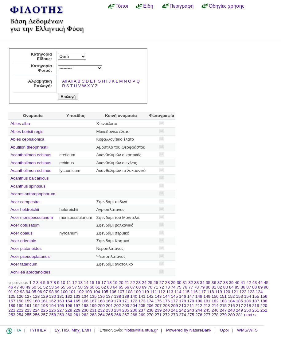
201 (109, 305)
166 (84, 301)
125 (11, 296)
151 (223, 296)
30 (179, 282)
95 (34, 291)
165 (76, 301)
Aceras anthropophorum (32, 194)
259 (60, 314)
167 (93, 301)
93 (22, 291)
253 (11, 314)
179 (190, 301)
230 (84, 310)
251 (255, 310)
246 (215, 310)
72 (161, 287)
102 (80, 291)
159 (28, 301)
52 (45, 287)
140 (133, 296)
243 (190, 310)
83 (225, 287)
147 (190, 296)
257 (44, 314)
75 (179, 287)
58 (80, 287)
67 (132, 287)
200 (101, 305)
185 (239, 301)
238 (150, 310)
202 (117, 305)
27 (161, 282)
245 (206, 310)
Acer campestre (25, 202)
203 (125, 305)
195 (60, 305)
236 (133, 310)
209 (174, 305)
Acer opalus (21, 233)
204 (133, 305)
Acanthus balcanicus (29, 178)
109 (137, 291)
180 (198, 301)
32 (190, 282)
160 (36, 301)
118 (210, 291)
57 (74, 287)
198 (84, 305)
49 (28, 287)
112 (161, 291)
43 (254, 282)
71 (156, 287)
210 (182, 305)
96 (39, 291)
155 (255, 296)
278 (215, 314)
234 (117, 310)
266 (117, 314)
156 (263, 296)
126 (20, 296)
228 (68, 310)
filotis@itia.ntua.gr (141, 330)
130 (52, 296)
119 (218, 291)
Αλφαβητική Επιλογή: (40, 83)
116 (194, 291)
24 (144, 282)
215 (223, 305)
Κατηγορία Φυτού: (41, 68)
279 (223, 314)
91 (10, 291)
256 (36, 314)
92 (16, 291)
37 (219, 282)
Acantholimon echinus (30, 155)
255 (28, 314)
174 (150, 301)
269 (142, 314)
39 (231, 282)
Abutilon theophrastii (29, 147)
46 (10, 287)
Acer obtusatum (25, 225)
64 (115, 287)
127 (28, 296)
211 (190, 305)
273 (174, 314)
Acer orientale (23, 241)
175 (158, 301)
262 (84, 314)
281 (239, 314)
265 (109, 314)
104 (96, 291)
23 (138, 282)
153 (239, 296)
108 (129, 291)
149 (206, 296)
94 (28, 291)
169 (109, 301)
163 (60, 301)
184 (231, 301)
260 (68, 314)
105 (104, 291)
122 (243, 291)
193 (44, 305)
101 (72, 291)
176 (166, 301)
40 (237, 282)
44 (260, 282)
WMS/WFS (247, 330)
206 (150, 305)
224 (36, 310)
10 (62, 282)
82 (219, 287)
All (64, 81)
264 (101, 314)
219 (255, 305)
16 (98, 282)
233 (109, 310)
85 (237, 287)
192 (36, 305)
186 (247, 301)
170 (117, 301)
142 (150, 296)
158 (20, 301)
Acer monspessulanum (31, 217)
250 (247, 310)
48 (22, 287)
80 (208, 287)
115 (185, 291)
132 (68, 296)
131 (60, 296)
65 (121, 287)
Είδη (148, 6)
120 (226, 291)
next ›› (250, 314)
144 (166, 296)
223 (28, 310)
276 (198, 314)
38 (225, 282)
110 (145, 291)
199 (93, 305)
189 (11, 305)
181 (206, 301)
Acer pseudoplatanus (30, 256)
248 (231, 310)
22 (132, 282)
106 (112, 291)
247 (223, 310)
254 (20, 314)
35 (208, 282)
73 (167, 287)
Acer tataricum (23, 264)
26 (156, 282)
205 (142, 305)
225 (44, 310)
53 (51, 287)
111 (153, 291)
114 (177, 291)
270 (150, 314)
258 (52, 314)
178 (182, 301)
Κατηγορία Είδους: (41, 56)
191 (28, 305)
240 (166, 310)
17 (103, 282)
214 (215, 305)
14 (86, 282)
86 (242, 287)
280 (231, 314)
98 (51, 291)
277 (206, 314)
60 (92, 287)
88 (254, 287)
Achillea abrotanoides (30, 272)
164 (68, 301)
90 (266, 287)
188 (263, 301)
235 (125, 310)
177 (174, 301)
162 (52, 301)
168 (101, 301)
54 (57, 287)
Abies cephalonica (27, 139)
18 (109, 282)
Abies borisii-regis (26, 131)
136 (101, 296)
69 (144, 287)
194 (52, 305)
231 (93, 310)
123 (251, 291)
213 (206, 305)
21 (126, 282)
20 (121, 282)
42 (248, 282)
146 (182, 296)
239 (158, 310)
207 (158, 305)
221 (11, 310)
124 (259, 291)
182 (215, 301)
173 (142, 301)
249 (239, 310)
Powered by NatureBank (188, 330)
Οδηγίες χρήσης (226, 6)
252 (263, 310)
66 (126, 287)
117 (202, 291)
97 (45, 291)
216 (231, 305)
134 (84, 296)
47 (16, 287)
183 (223, 301)
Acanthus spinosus (27, 186)
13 (80, 282)
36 (214, 282)
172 (133, 301)
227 (60, 310)
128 (36, 296)
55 (62, 287)
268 (133, 314)
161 (44, 301)
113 (169, 291)
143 (158, 296)
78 (196, 287)
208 (166, 305)
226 (52, 310)
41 (242, 282)
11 (68, 282)
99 (57, 291)
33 (196, 282)
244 (198, 310)
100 (64, 291)
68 (138, 287)
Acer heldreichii (24, 209)
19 (115, 282)
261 (76, 314)
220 (263, 305)
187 (255, 301)
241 (174, 310)
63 (109, 287)
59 (86, 287)
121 (234, 291)
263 (93, 314)
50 (34, 287)
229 (76, 310)
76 (184, 287)
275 (190, 314)
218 (247, 305)
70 (150, 287)
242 (182, 310)
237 (142, 310)
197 (76, 305)
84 (231, 287)
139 (125, 296)
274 (182, 314)
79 (202, 287)
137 (109, 296)
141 (142, 296)
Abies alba (20, 123)
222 (20, 310)
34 (202, 282)
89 (260, 287)
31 (184, 282)
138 (117, 296)
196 (68, 305)
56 (68, 287)
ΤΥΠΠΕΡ (37, 330)
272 (166, 314)
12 (74, 282)
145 (174, 296)
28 (167, 282)
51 (39, 287)
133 (76, 296)
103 (88, 291)
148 (198, 296)
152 (231, 296)
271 (158, 314)
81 (214, 287)
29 (173, 282)
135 (93, 296)
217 (239, 305)
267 (125, 314)
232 (101, 310)
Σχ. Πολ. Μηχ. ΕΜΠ (73, 330)
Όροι (224, 330)
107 (121, 291)
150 (215, 296)
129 (44, 296)
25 (150, 282)
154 (247, 296)
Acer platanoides (25, 248)
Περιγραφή (181, 6)
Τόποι (121, 6)
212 (198, 305)
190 (20, 305)
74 (173, 287)
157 (11, 301)
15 (92, 282)
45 (266, 282)
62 (103, 287)
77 (190, 287)
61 (98, 287)
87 (248, 287)
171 (125, 301)
